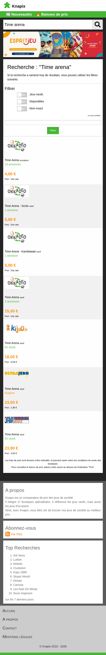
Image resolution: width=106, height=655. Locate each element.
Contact (10, 628)
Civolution (19, 568)
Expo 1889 (20, 572)
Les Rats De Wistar (25, 589)
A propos (10, 619)
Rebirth (17, 563)
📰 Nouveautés (19, 14)
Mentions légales (17, 636)
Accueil (9, 610)
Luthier (17, 559)
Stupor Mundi (21, 576)
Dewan (17, 580)
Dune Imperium (22, 593)
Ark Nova (19, 555)
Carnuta (18, 584)
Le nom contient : (94, 116)
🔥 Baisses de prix (52, 14)
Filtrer (53, 130)
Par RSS (16, 534)
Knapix (14, 6)
